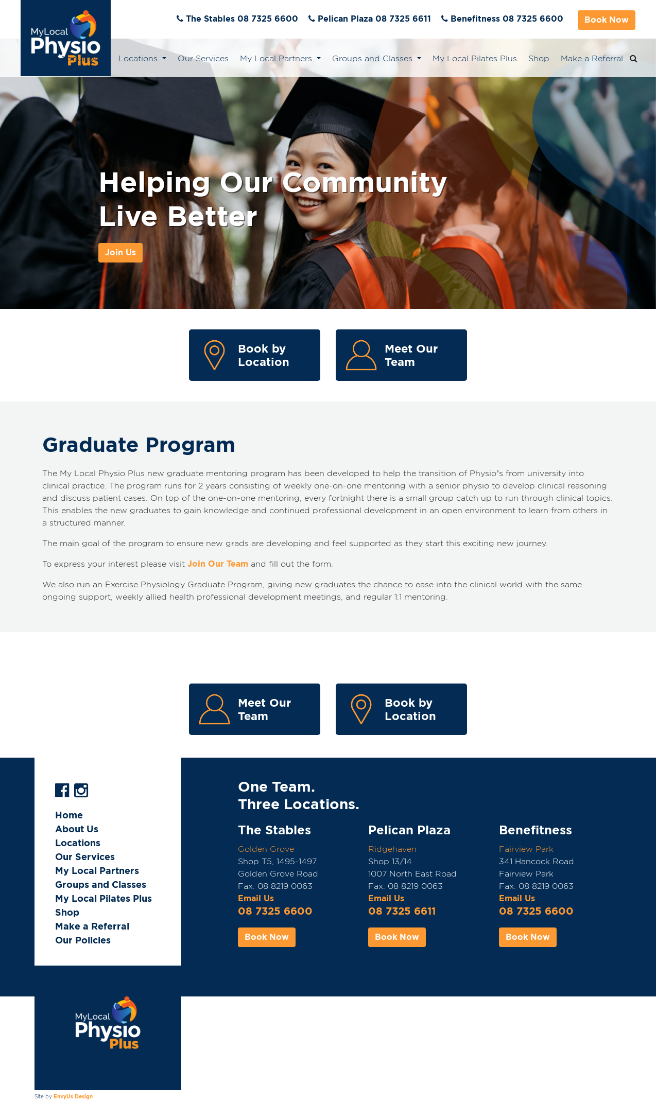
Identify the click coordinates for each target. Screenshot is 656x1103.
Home (36, 58)
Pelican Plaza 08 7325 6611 (374, 19)
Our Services (203, 58)
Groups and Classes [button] (373, 58)
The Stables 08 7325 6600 (242, 19)
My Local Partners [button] (277, 58)
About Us (76, 829)
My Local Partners (97, 870)
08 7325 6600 (275, 911)
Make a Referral (592, 58)
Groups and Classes (100, 884)
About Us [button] (80, 58)
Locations (77, 842)
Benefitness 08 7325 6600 (507, 19)
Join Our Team (217, 564)
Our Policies (83, 940)
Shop (538, 58)
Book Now (606, 20)
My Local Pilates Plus (475, 58)
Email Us (256, 898)
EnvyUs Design (73, 1096)
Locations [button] (139, 58)
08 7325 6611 (402, 911)
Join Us (120, 252)
